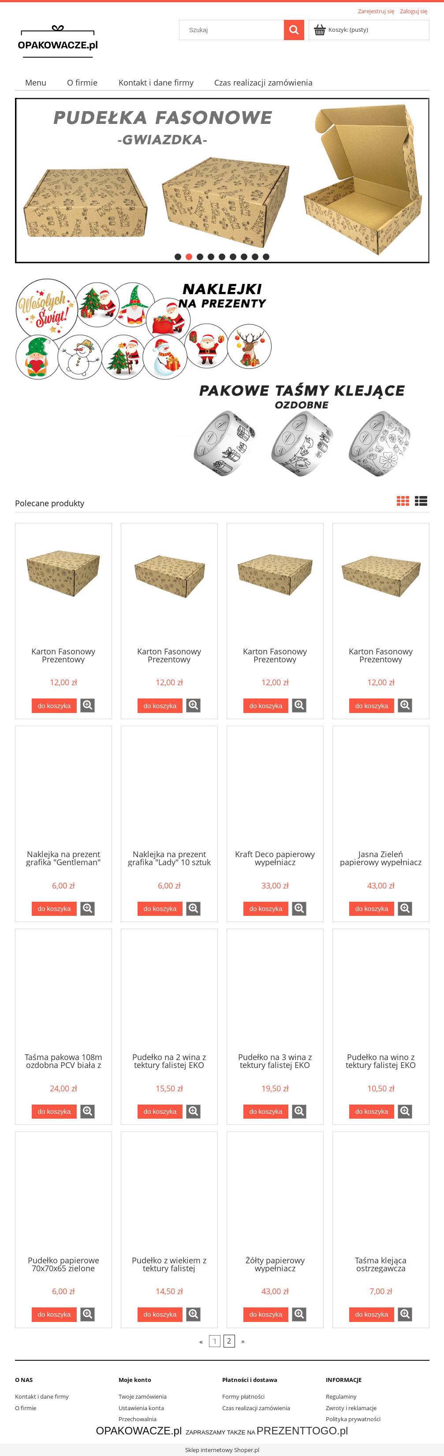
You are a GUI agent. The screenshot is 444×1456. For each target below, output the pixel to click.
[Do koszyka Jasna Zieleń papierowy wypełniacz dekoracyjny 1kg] (371, 909)
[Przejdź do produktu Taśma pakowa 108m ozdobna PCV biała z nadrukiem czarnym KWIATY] (63, 990)
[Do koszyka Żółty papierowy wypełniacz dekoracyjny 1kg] (265, 1314)
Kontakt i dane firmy (42, 1396)
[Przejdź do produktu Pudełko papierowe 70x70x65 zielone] (63, 1193)
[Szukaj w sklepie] (233, 30)
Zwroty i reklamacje (351, 1408)
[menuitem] (36, 82)
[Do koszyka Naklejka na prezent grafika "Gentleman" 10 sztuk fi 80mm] (54, 909)
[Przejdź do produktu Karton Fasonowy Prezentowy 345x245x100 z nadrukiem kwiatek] (169, 584)
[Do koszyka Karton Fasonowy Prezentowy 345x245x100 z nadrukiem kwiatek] (160, 705)
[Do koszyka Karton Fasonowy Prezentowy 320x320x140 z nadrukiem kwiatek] (54, 705)
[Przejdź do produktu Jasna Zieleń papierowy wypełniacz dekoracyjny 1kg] (381, 787)
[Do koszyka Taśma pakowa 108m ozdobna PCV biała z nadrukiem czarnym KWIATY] (54, 1112)
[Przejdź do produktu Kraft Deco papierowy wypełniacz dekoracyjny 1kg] (275, 787)
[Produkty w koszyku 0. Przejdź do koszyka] (341, 30)
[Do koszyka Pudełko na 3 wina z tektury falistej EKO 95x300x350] (265, 1112)
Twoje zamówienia (143, 1396)
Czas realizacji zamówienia (256, 1408)
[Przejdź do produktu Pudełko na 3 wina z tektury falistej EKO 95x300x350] (275, 990)
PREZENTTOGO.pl (302, 1431)
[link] (222, 180)
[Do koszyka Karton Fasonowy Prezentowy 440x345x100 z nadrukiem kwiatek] (371, 705)
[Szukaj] (294, 30)
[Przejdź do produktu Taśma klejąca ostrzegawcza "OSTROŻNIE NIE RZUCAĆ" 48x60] (381, 1193)
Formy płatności (243, 1396)
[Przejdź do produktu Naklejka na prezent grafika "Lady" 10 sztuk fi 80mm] (169, 787)
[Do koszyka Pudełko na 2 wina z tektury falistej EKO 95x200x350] (160, 1112)
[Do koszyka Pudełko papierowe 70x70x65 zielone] (54, 1314)
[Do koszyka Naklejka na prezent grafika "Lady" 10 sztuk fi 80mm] (160, 909)
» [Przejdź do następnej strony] (243, 1341)
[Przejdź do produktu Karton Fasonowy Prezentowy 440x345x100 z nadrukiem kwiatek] (381, 584)
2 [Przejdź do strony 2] (229, 1341)
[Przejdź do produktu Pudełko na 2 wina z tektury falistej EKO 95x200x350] (169, 990)
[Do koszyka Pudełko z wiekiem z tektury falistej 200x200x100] (160, 1314)
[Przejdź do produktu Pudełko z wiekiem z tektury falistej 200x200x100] (169, 1193)
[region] (222, 180)
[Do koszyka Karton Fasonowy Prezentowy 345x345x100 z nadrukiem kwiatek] (265, 705)
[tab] (178, 257)
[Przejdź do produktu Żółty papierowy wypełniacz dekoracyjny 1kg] (275, 1193)
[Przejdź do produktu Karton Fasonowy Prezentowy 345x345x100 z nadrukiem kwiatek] (275, 584)
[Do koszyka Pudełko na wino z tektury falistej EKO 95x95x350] (371, 1112)
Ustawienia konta (141, 1408)
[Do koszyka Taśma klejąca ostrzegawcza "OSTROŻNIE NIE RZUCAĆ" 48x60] (371, 1314)
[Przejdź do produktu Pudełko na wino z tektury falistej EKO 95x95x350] (381, 990)
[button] (87, 705)
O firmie (25, 1408)
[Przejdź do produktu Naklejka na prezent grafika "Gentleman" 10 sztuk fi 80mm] (63, 787)
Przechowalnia (138, 1419)
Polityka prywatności (353, 1419)
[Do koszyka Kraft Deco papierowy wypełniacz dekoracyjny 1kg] (265, 909)
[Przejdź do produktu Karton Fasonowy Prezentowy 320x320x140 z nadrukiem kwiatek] (63, 584)
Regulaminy (341, 1396)
